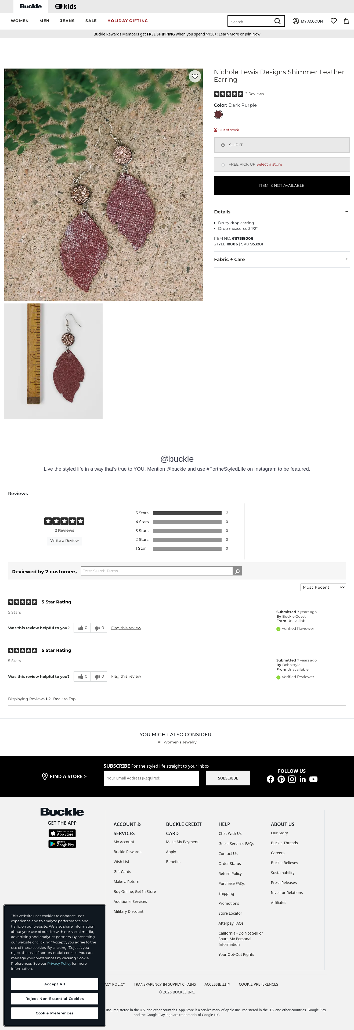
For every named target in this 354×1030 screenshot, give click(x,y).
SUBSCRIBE (228, 778)
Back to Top (64, 698)
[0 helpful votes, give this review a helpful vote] (82, 628)
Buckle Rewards (127, 851)
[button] (19, 21)
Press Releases (284, 882)
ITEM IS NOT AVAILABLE (281, 185)
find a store (68, 776)
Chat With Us (230, 833)
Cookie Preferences (258, 984)
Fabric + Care (282, 259)
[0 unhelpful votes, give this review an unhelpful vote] (98, 628)
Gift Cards (122, 871)
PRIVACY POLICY (110, 984)
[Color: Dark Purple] (218, 114)
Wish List (121, 861)
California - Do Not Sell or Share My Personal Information (241, 939)
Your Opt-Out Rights (236, 954)
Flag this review (126, 627)
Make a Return (126, 881)
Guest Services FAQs (236, 843)
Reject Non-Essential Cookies (55, 998)
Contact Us (228, 853)
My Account (124, 841)
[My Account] (308, 21)
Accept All (54, 984)
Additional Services (130, 901)
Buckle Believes (284, 862)
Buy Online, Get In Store (135, 891)
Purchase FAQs (232, 883)
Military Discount (128, 911)
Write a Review (64, 540)
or (232, 34)
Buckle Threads (284, 842)
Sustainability (283, 872)
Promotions (229, 903)
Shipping (226, 893)
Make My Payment (182, 841)
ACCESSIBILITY (217, 984)
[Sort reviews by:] (323, 587)
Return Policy (230, 873)
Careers (277, 852)
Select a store (269, 164)
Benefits (173, 861)
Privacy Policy (59, 963)
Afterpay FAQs (231, 923)
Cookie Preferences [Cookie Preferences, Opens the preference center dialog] (55, 1013)
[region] (54, 965)
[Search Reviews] (161, 570)
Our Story (279, 832)
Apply (171, 851)
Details (282, 211)
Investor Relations (287, 892)
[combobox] (250, 21)
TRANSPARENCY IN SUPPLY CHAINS (165, 984)
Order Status (230, 863)
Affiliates (278, 902)
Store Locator (230, 913)
